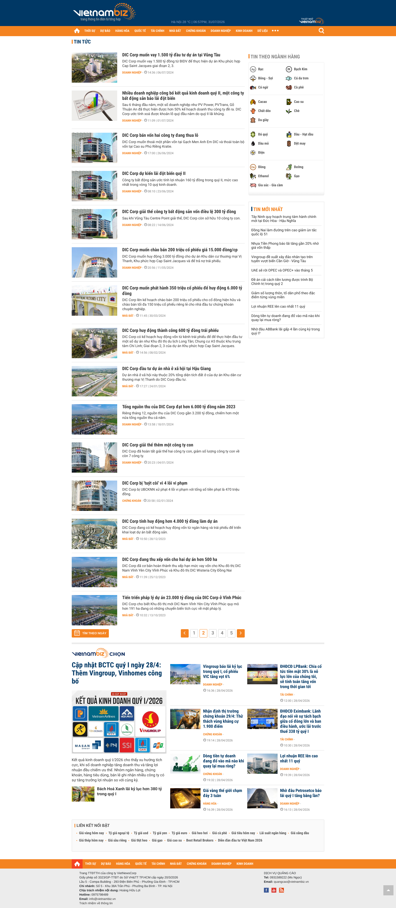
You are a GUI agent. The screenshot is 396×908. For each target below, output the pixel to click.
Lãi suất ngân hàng (273, 833)
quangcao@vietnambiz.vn (291, 881)
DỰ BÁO (105, 31)
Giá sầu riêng (117, 840)
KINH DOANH (244, 31)
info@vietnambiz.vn (102, 899)
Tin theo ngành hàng (275, 57)
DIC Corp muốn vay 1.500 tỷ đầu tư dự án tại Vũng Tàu (171, 55)
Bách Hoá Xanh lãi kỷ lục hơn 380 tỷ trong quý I (129, 791)
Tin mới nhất (268, 209)
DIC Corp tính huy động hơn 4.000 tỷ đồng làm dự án (169, 521)
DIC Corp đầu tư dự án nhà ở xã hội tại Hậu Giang (166, 368)
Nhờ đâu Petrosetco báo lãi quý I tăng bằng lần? (300, 793)
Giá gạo (157, 840)
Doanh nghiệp (131, 72)
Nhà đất (128, 315)
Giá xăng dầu (300, 833)
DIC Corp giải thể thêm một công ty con (157, 445)
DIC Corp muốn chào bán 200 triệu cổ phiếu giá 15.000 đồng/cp (180, 250)
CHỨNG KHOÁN (196, 31)
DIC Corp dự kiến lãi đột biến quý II (154, 173)
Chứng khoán (131, 501)
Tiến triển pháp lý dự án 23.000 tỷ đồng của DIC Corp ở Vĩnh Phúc (181, 597)
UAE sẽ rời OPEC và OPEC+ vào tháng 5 (282, 270)
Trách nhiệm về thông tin (96, 903)
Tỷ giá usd (141, 833)
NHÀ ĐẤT (175, 31)
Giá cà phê (219, 833)
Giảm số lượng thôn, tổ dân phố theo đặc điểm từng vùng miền (283, 295)
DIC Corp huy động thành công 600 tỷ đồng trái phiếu (170, 330)
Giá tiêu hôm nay (243, 833)
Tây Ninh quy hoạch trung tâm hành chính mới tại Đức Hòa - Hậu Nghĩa (283, 219)
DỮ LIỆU (263, 31)
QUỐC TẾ (140, 31)
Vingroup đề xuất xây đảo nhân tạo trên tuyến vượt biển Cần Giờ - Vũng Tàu (282, 259)
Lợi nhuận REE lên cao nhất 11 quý (278, 307)
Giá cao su (174, 840)
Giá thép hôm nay (91, 840)
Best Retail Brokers (200, 840)
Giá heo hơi (200, 833)
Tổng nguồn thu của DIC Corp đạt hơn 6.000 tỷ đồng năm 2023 (178, 407)
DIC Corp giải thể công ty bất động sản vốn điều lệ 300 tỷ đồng (179, 211)
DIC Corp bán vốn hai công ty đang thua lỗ (160, 135)
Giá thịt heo (139, 840)
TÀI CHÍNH (157, 31)
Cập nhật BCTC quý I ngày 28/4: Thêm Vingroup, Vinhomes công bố (117, 673)
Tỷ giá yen (160, 833)
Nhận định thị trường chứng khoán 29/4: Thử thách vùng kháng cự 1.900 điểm (223, 719)
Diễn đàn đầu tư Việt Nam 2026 (240, 840)
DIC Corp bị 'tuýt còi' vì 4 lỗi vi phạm (154, 483)
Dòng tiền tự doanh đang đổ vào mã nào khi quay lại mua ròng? (223, 761)
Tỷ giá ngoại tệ (119, 833)
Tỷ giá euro (179, 833)
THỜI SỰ (89, 31)
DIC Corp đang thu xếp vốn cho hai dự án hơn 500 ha (169, 559)
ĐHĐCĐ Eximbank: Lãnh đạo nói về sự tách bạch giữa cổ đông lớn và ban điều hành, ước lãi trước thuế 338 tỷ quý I (300, 721)
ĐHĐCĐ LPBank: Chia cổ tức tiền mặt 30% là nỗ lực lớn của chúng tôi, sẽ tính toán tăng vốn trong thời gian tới (301, 676)
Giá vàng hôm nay (91, 833)
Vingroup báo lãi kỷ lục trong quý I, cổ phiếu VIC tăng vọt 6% (222, 671)
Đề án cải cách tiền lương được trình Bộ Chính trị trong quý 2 (282, 282)
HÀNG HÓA (122, 31)
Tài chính (286, 694)
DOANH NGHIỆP (221, 31)
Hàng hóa (209, 803)
